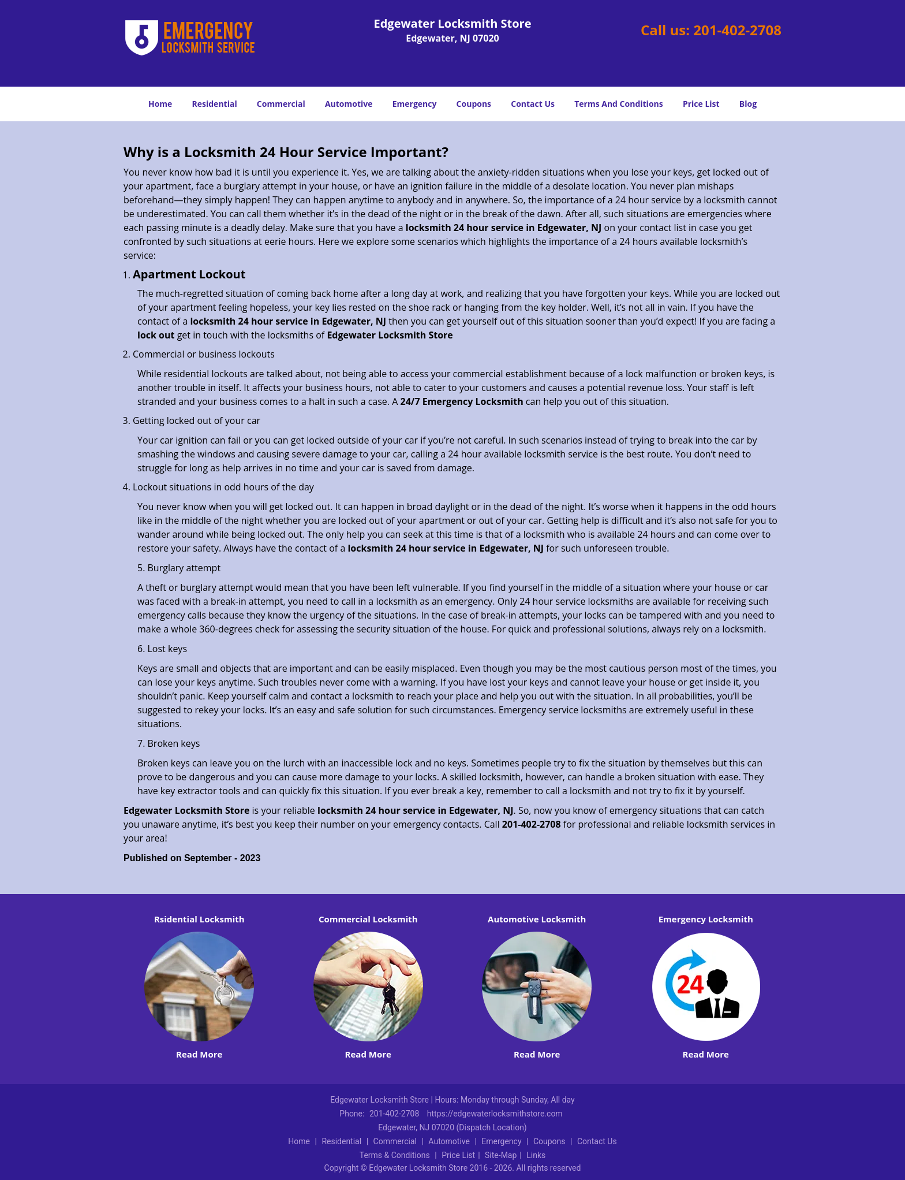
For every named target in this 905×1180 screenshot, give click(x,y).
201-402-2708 (737, 29)
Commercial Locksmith (368, 919)
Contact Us (533, 103)
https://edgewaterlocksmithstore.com (495, 1113)
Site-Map (501, 1155)
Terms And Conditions (618, 103)
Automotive (349, 103)
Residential (214, 103)
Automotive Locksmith (537, 919)
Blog (748, 103)
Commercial (281, 103)
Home (160, 103)
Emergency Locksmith (706, 919)
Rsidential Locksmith (199, 919)
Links (535, 1155)
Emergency (414, 103)
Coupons (474, 103)
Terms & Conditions (395, 1155)
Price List (701, 103)
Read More (199, 1054)
